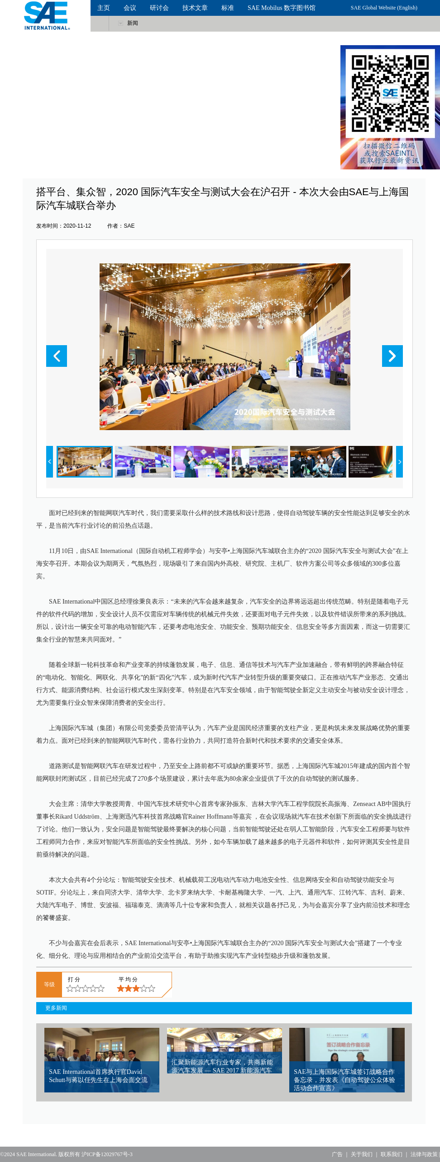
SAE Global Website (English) (384, 8)
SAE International (36, 1154)
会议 (130, 8)
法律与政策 (424, 1154)
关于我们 (362, 1154)
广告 (337, 1154)
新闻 (132, 23)
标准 (227, 8)
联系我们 (391, 1154)
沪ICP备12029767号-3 (107, 1154)
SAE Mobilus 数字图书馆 (282, 8)
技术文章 (195, 8)
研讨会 (159, 8)
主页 (103, 8)
